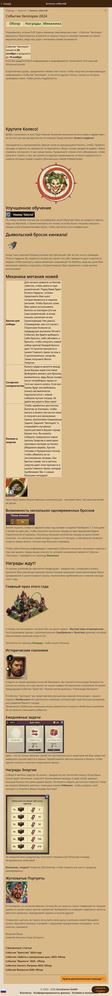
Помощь (10, 10)
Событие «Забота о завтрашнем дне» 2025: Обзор (35, 957)
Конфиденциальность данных (52, 992)
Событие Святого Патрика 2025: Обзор (29, 965)
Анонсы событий (38, 10)
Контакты (26, 992)
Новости (22, 10)
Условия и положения (85, 992)
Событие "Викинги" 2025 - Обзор (25, 961)
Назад (5, 3)
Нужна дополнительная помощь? (83, 978)
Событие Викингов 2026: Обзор (24, 969)
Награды (33, 23)
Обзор (14, 23)
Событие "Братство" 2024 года (24, 952)
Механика (52, 23)
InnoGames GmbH (66, 989)
